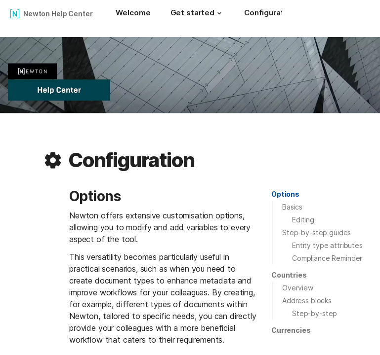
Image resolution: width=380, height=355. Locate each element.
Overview (297, 288)
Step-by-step (314, 313)
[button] (219, 13)
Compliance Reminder (327, 258)
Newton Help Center (57, 13)
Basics (292, 207)
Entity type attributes (327, 245)
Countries (289, 275)
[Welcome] (133, 14)
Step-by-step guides (316, 232)
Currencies (291, 330)
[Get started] (197, 14)
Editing (303, 219)
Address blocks (307, 300)
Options (285, 194)
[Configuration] (269, 14)
